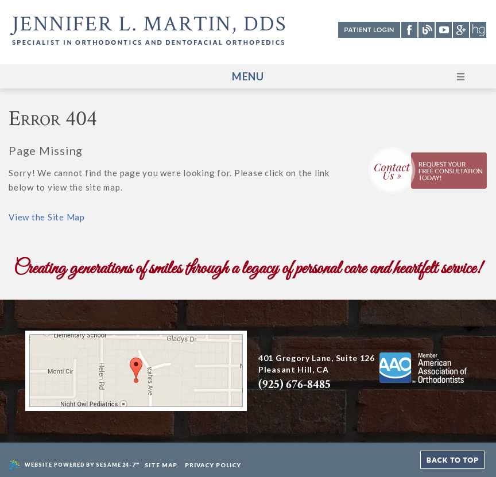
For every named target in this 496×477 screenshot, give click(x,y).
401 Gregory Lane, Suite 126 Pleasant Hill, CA (316, 373)
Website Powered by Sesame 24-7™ (74, 466)
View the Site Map (47, 217)
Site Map (161, 465)
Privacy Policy (213, 465)
